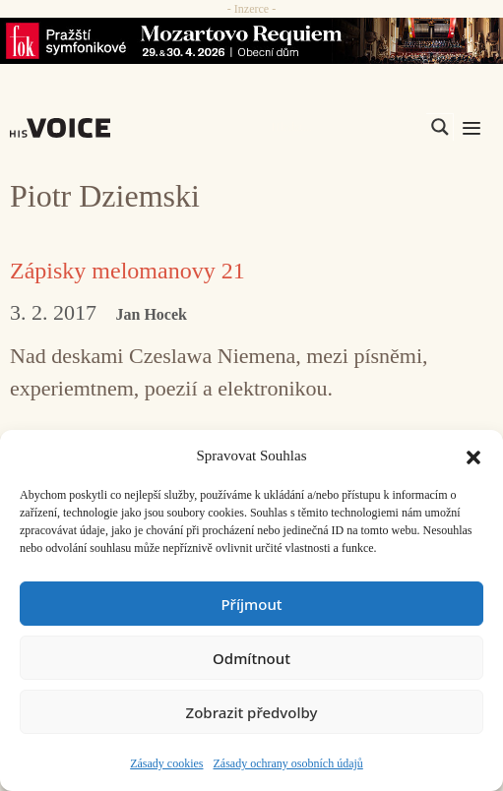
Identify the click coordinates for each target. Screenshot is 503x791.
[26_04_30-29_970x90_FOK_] (251, 41)
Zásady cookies (166, 763)
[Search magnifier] (440, 127)
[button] (473, 455)
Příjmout (251, 604)
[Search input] (346, 127)
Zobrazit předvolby (252, 712)
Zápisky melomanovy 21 (127, 270)
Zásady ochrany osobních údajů (288, 763)
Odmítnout (251, 658)
